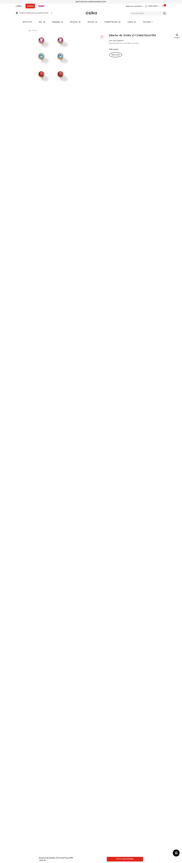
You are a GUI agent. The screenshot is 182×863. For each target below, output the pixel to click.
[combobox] (149, 13)
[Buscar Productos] (164, 13)
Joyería (34, 30)
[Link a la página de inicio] (29, 30)
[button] (115, 55)
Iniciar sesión (152, 6)
